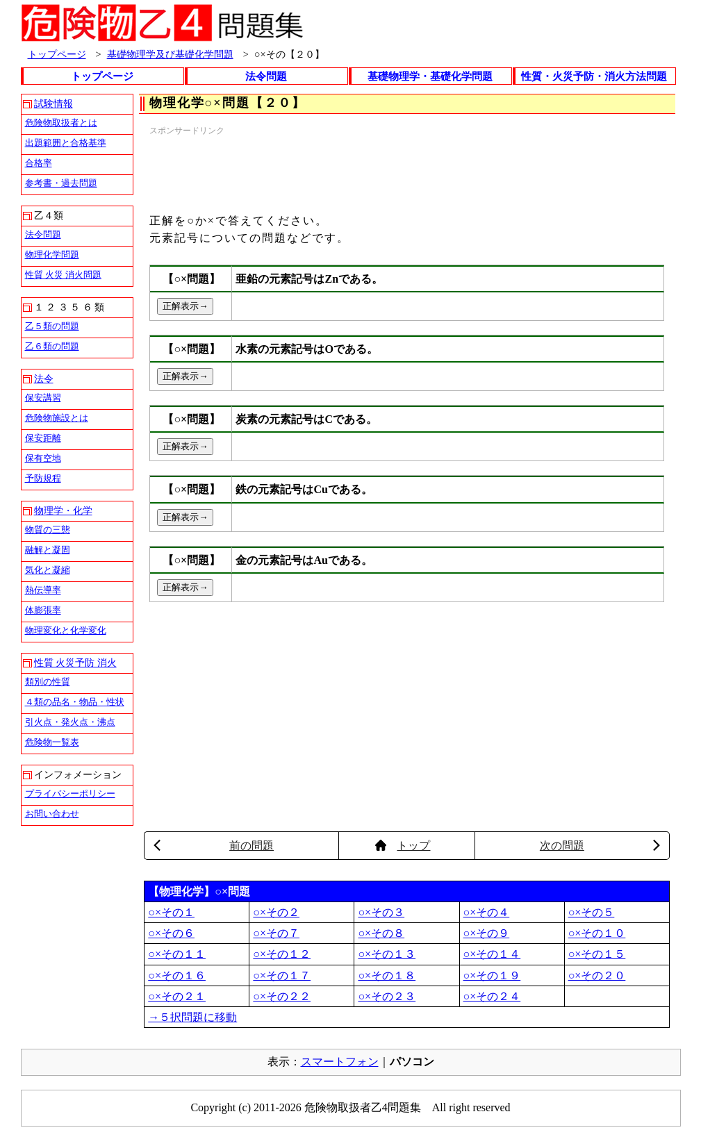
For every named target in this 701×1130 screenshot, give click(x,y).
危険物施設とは (56, 418)
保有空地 (43, 458)
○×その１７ (282, 975)
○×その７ (276, 933)
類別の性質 (47, 681)
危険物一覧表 (52, 742)
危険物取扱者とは (61, 122)
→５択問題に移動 (192, 1017)
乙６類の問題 (52, 346)
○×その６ (171, 933)
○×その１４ (492, 954)
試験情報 (53, 104)
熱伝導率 (43, 590)
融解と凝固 (47, 550)
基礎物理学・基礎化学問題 (430, 76)
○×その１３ (386, 954)
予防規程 (43, 478)
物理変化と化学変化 (65, 630)
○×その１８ (386, 975)
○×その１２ (282, 954)
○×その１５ (597, 954)
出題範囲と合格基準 (65, 143)
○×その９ (486, 933)
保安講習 (43, 397)
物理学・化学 (63, 511)
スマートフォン (340, 1061)
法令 (43, 379)
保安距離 (43, 438)
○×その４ (486, 912)
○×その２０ (597, 975)
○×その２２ (282, 996)
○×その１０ (597, 933)
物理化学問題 (52, 254)
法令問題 (266, 76)
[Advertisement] (402, 169)
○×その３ (381, 912)
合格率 (38, 163)
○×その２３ (386, 996)
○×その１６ (177, 975)
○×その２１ (177, 996)
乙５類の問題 (52, 326)
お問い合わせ (52, 813)
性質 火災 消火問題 (63, 274)
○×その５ (591, 912)
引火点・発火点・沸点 (70, 722)
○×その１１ (177, 954)
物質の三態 (47, 529)
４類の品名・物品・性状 (74, 702)
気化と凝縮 (47, 570)
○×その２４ (492, 996)
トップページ (57, 54)
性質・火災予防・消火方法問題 (594, 76)
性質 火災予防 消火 (75, 663)
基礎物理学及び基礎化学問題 (170, 54)
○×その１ (171, 912)
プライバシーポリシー (70, 793)
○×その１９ (492, 975)
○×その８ (381, 933)
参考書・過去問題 (61, 183)
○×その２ (276, 912)
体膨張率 (43, 610)
